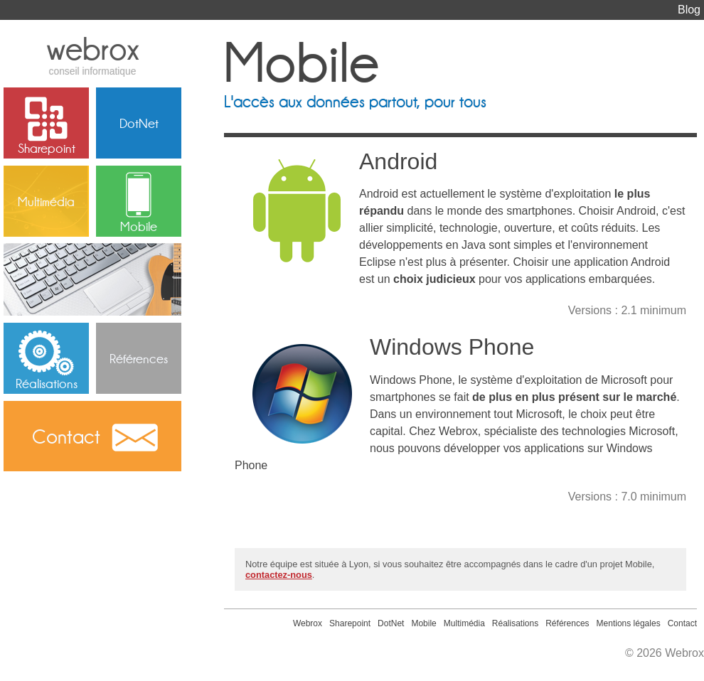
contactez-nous (278, 574)
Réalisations (47, 383)
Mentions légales (629, 623)
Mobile (138, 226)
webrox (92, 54)
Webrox (307, 623)
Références (139, 358)
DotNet (139, 123)
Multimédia (46, 201)
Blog (689, 10)
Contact (66, 436)
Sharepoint (46, 148)
